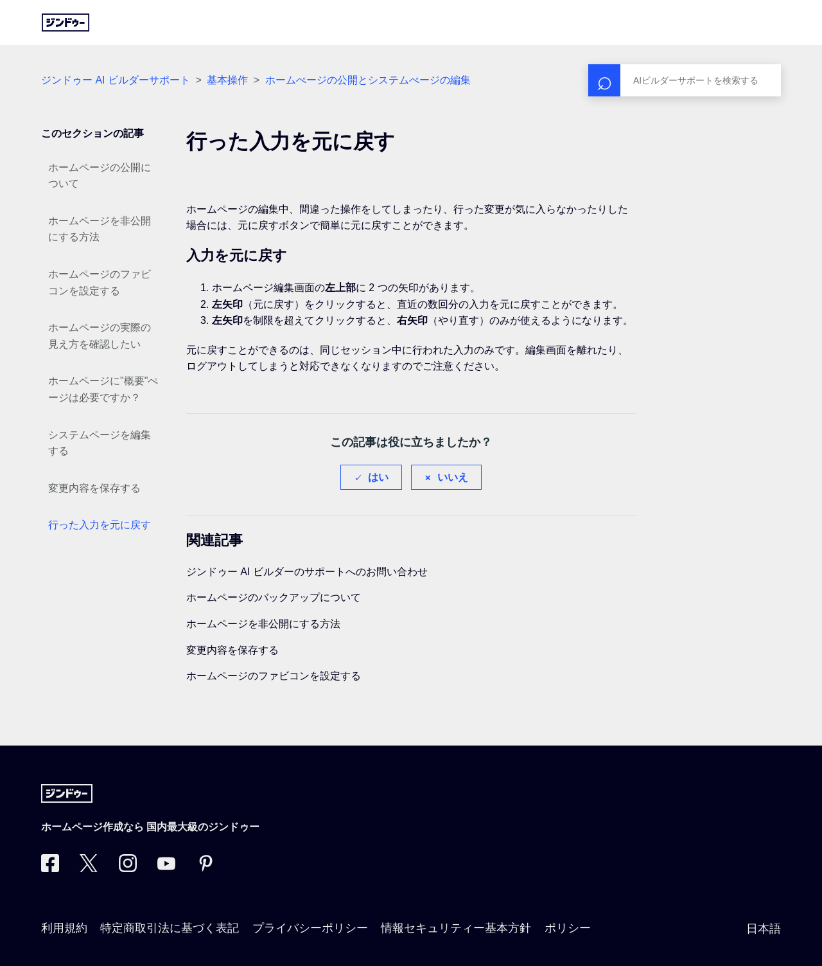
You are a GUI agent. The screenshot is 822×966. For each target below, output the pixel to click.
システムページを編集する (99, 443)
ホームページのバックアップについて (273, 597)
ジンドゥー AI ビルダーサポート (115, 80)
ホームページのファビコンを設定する (99, 282)
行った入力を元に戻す (99, 524)
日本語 (763, 928)
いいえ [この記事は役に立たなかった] (452, 477)
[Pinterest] (205, 868)
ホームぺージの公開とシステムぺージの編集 (368, 80)
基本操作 (227, 80)
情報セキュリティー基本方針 (456, 928)
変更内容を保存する (94, 488)
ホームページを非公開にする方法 (99, 229)
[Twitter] (89, 868)
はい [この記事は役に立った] (378, 477)
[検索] (684, 80)
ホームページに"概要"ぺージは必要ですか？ (103, 389)
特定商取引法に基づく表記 (169, 928)
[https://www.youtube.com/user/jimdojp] (166, 868)
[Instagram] (128, 868)
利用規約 (64, 928)
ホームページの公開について (99, 176)
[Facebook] (50, 868)
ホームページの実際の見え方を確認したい (99, 336)
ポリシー (568, 928)
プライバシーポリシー (310, 928)
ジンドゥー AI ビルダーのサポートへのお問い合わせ (307, 571)
